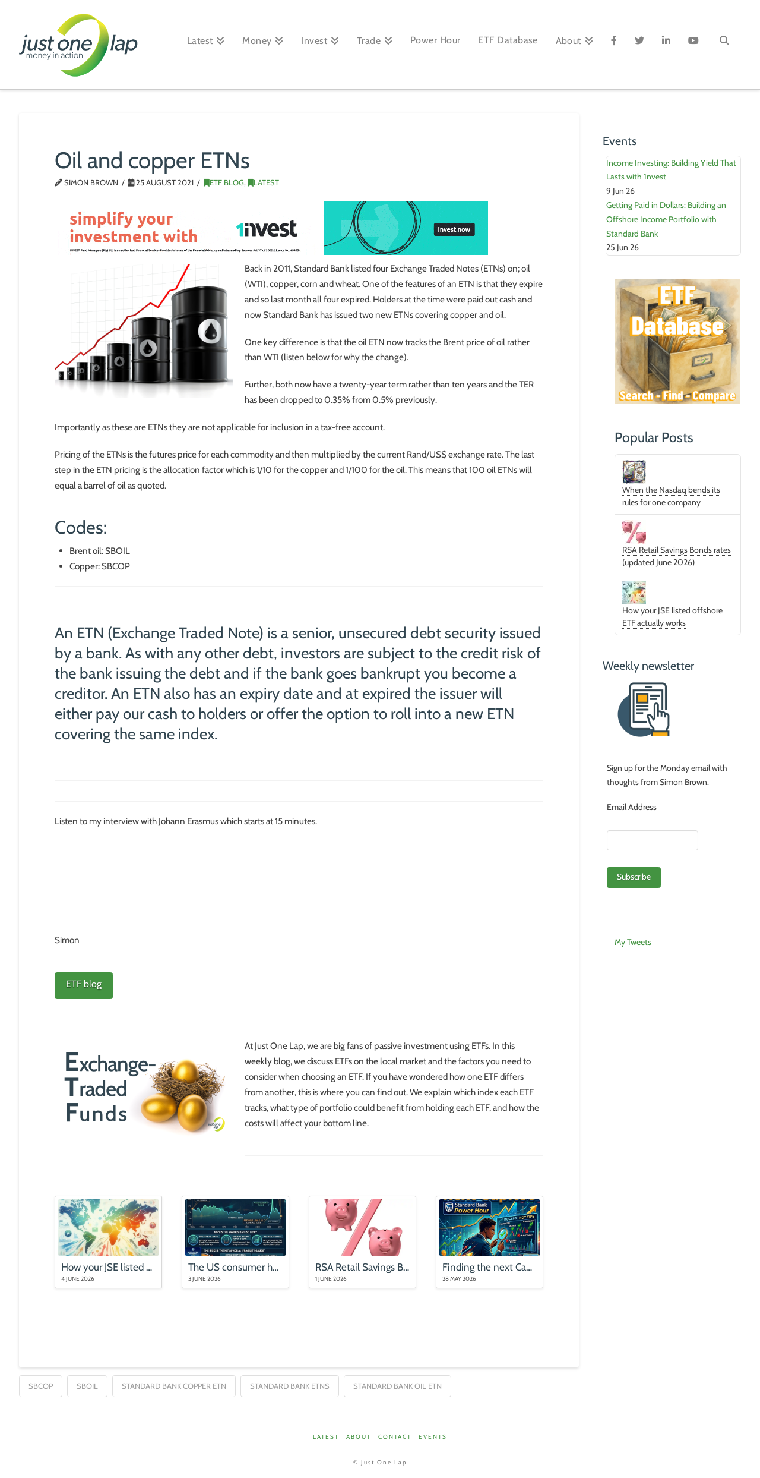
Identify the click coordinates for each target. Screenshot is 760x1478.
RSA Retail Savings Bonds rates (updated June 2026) (676, 556)
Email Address (632, 807)
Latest (263, 182)
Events (433, 1437)
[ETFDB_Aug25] (677, 340)
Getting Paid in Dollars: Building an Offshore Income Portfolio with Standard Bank (666, 219)
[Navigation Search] (724, 44)
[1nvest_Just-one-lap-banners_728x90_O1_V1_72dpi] (272, 226)
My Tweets (633, 942)
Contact (394, 1437)
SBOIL (87, 1386)
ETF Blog (224, 182)
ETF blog (84, 983)
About (358, 1437)
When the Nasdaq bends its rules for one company (671, 496)
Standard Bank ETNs (290, 1386)
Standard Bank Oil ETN (397, 1386)
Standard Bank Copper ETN (174, 1386)
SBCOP (40, 1386)
